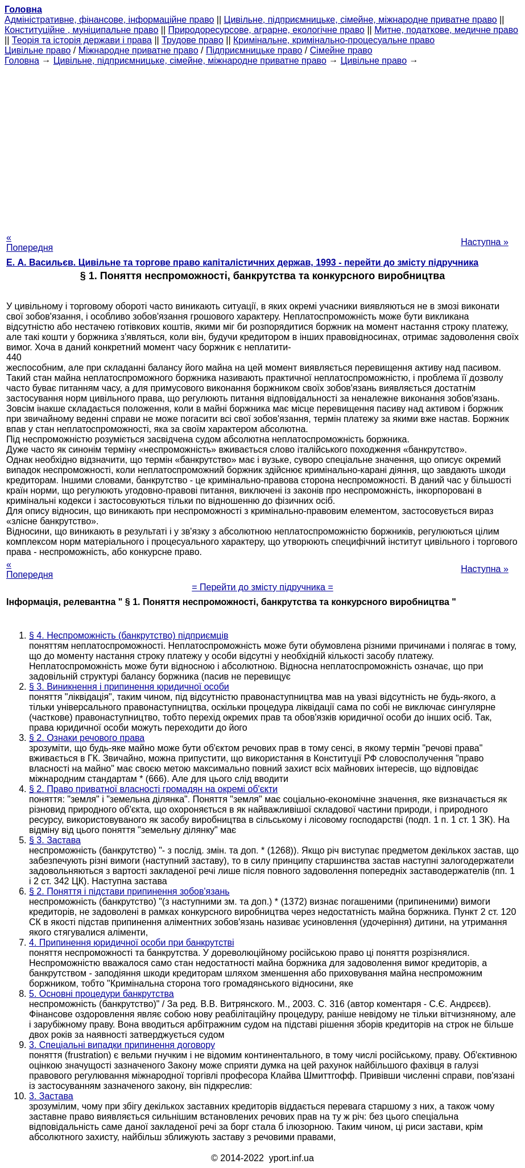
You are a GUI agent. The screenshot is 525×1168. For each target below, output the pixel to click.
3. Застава (51, 1096)
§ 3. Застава (55, 840)
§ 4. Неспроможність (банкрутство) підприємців (128, 635)
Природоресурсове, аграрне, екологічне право (266, 30)
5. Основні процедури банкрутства (101, 994)
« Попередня (29, 242)
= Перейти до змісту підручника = (262, 587)
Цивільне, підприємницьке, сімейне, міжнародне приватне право (360, 19)
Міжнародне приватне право (138, 50)
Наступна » (485, 242)
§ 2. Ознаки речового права (86, 738)
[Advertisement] (262, 145)
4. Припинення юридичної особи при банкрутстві (131, 942)
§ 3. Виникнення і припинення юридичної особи (129, 686)
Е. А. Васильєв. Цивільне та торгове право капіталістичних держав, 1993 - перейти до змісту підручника (242, 262)
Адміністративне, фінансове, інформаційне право (109, 19)
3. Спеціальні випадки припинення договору (122, 1045)
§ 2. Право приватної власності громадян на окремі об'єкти (153, 789)
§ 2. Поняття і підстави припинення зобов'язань (129, 891)
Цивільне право (38, 50)
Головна (22, 60)
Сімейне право (341, 50)
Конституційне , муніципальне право (81, 30)
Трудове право (193, 40)
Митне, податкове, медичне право (446, 30)
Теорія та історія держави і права (82, 40)
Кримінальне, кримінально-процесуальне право (334, 40)
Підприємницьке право (254, 50)
